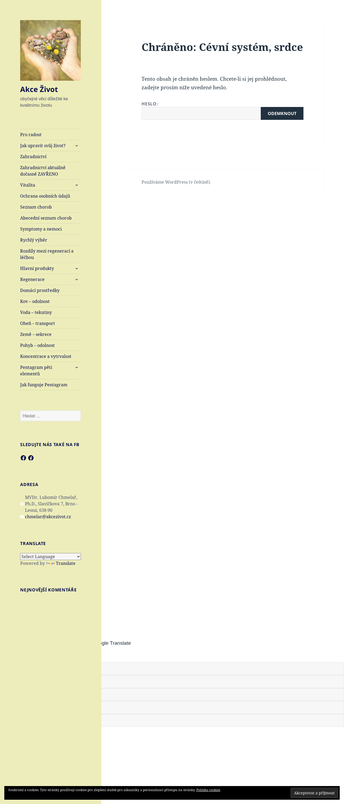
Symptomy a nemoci (41, 229)
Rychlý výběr (33, 240)
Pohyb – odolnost (37, 345)
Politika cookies (208, 790)
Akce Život (39, 89)
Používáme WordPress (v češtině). (176, 182)
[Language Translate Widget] (50, 556)
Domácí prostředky (40, 290)
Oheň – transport (37, 323)
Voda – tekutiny (36, 312)
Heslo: (222, 110)
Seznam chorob (36, 207)
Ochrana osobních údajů (45, 196)
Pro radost (31, 135)
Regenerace (32, 279)
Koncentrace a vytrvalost (45, 356)
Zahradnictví (33, 157)
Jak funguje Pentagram (43, 385)
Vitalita (27, 185)
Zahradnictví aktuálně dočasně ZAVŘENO (43, 171)
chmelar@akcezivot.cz (48, 517)
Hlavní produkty (37, 268)
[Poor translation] (34, 654)
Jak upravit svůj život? (43, 146)
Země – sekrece (36, 334)
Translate (60, 563)
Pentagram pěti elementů (36, 370)
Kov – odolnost (35, 301)
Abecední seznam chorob (46, 218)
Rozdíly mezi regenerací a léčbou (47, 254)
